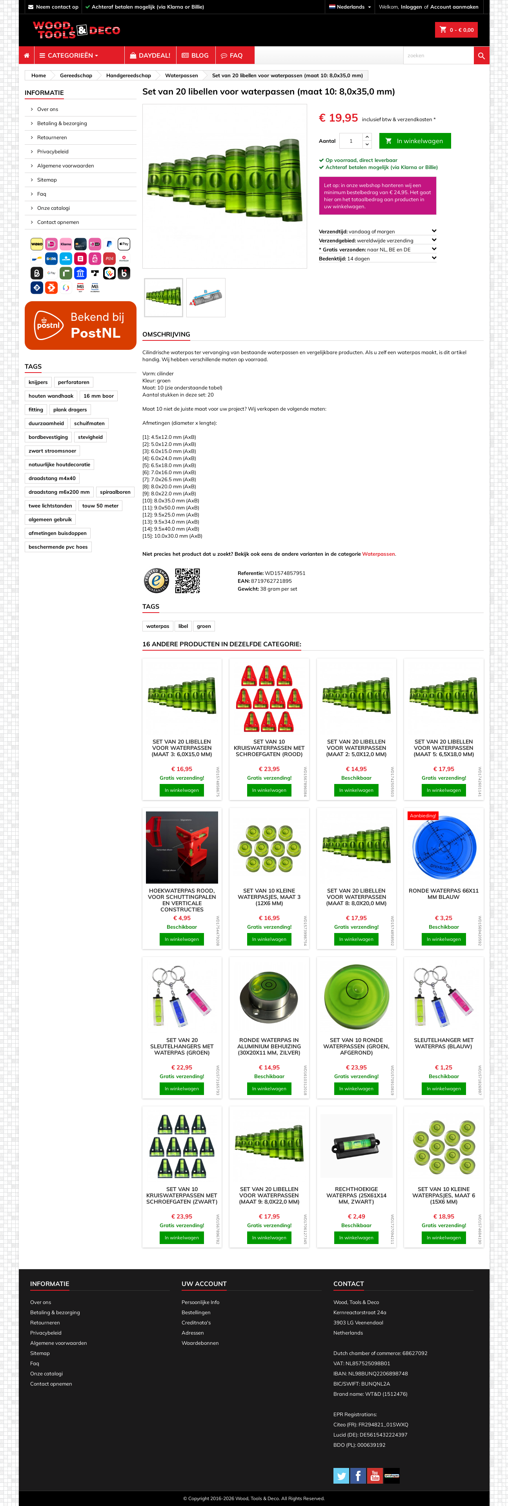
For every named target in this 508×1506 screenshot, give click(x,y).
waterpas (157, 626)
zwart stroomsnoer (52, 450)
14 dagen (378, 258)
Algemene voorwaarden (65, 165)
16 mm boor (99, 396)
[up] (367, 137)
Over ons (47, 109)
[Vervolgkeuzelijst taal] (351, 7)
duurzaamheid (46, 423)
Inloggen (411, 7)
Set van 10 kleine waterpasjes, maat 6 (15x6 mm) (443, 1195)
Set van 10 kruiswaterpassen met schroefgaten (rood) (269, 748)
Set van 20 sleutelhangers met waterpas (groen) (182, 1046)
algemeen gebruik (50, 519)
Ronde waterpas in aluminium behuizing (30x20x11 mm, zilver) (269, 1046)
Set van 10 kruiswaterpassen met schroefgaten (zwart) (182, 1195)
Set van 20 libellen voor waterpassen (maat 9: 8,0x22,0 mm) (269, 1195)
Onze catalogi (53, 208)
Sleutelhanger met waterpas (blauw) (444, 1043)
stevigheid (90, 437)
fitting (36, 409)
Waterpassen (378, 554)
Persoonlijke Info (200, 1302)
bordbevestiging (48, 437)
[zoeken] (446, 55)
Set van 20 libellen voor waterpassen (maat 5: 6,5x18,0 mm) (443, 748)
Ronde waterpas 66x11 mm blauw (444, 893)
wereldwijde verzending (378, 240)
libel (183, 626)
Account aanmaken (454, 7)
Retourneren (51, 137)
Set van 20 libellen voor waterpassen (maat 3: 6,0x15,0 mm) (181, 748)
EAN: (244, 581)
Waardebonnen (200, 1343)
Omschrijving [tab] (166, 334)
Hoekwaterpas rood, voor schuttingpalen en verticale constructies (182, 900)
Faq (41, 194)
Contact (348, 1284)
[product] (182, 698)
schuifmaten (89, 423)
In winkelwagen (414, 141)
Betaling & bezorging (61, 123)
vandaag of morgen (378, 231)
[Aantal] (351, 141)
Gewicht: (248, 589)
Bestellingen (196, 1312)
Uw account (204, 1284)
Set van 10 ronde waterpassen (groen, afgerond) (356, 1046)
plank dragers (70, 409)
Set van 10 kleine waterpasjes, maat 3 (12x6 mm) (269, 897)
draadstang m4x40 (52, 478)
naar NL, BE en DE (378, 249)
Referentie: (251, 573)
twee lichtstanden (50, 505)
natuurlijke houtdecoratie (59, 464)
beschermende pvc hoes (58, 547)
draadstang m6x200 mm (59, 492)
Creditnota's (196, 1322)
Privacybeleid (52, 151)
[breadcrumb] (37, 75)
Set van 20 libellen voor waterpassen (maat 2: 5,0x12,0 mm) (356, 748)
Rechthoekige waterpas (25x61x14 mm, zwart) (356, 1195)
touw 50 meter (100, 505)
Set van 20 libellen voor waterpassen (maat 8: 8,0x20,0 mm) (356, 897)
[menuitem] (26, 55)
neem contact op (57, 7)
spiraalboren (115, 492)
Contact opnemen (57, 222)
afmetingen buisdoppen (58, 533)
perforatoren (73, 382)
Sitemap (46, 179)
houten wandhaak (51, 396)
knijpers (38, 382)
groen (204, 626)
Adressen (193, 1333)
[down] (367, 144)
